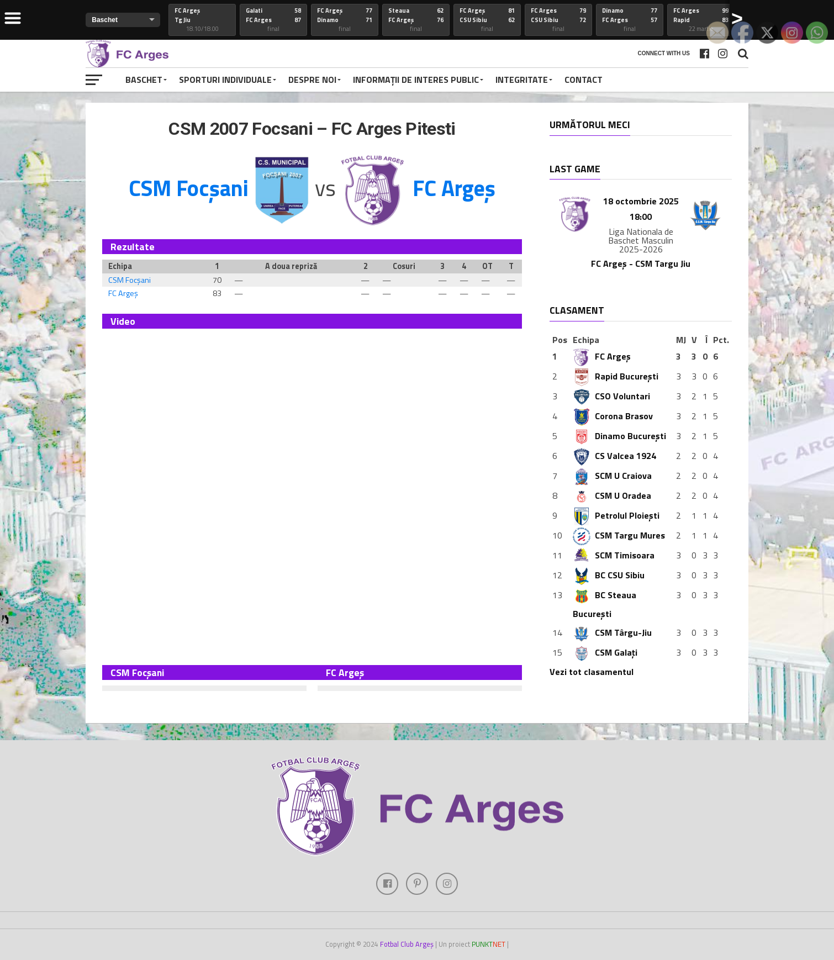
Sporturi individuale (225, 79)
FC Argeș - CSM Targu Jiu (640, 263)
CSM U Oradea (612, 495)
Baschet (143, 79)
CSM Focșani (129, 280)
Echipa (586, 339)
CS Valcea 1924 (614, 455)
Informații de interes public (416, 79)
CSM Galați (605, 652)
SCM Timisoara (613, 555)
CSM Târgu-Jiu (612, 632)
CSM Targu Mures (619, 535)
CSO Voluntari (611, 396)
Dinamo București (619, 435)
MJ (681, 339)
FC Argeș (123, 293)
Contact (583, 79)
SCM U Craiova (612, 475)
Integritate (521, 79)
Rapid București (615, 376)
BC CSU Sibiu (609, 575)
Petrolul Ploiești (616, 515)
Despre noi (312, 79)
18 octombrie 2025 (641, 201)
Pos (559, 339)
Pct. (721, 339)
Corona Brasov (613, 416)
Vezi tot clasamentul (592, 671)
